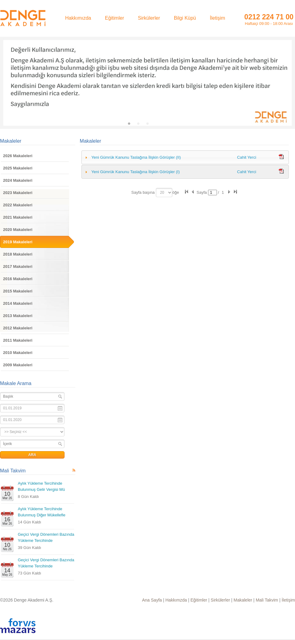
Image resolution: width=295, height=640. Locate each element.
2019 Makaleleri (17, 242)
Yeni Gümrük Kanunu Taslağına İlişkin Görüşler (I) (135, 171)
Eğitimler (199, 600)
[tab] (185, 157)
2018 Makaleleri (17, 254)
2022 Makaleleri (17, 205)
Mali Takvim (13, 470)
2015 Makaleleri (17, 291)
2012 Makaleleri (17, 328)
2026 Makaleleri (17, 155)
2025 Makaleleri (17, 168)
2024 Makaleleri (17, 180)
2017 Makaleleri (17, 266)
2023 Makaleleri (17, 192)
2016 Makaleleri (17, 278)
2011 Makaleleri (17, 340)
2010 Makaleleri (17, 352)
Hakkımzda (176, 600)
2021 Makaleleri (17, 217)
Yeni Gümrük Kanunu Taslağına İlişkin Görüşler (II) (136, 157)
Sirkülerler (220, 600)
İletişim (288, 600)
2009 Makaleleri (17, 365)
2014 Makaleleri (17, 303)
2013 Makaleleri (17, 315)
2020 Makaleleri (17, 229)
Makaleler (10, 141)
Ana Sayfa (152, 600)
